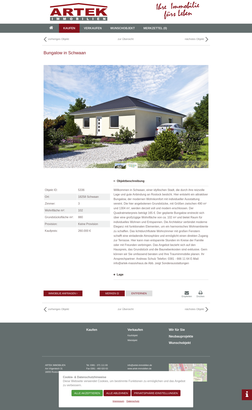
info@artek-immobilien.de (140, 365)
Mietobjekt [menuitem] (132, 340)
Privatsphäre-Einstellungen (156, 393)
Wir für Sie (177, 330)
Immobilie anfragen (62, 293)
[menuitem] (51, 28)
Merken (112, 293)
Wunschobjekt (180, 343)
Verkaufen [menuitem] (93, 28)
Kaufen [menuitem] (69, 28)
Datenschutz (133, 401)
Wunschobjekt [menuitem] (122, 28)
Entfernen (139, 293)
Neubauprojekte (181, 336)
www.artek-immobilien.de (139, 368)
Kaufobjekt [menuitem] (133, 335)
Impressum (118, 401)
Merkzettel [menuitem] (155, 28)
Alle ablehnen (117, 393)
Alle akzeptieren (87, 393)
